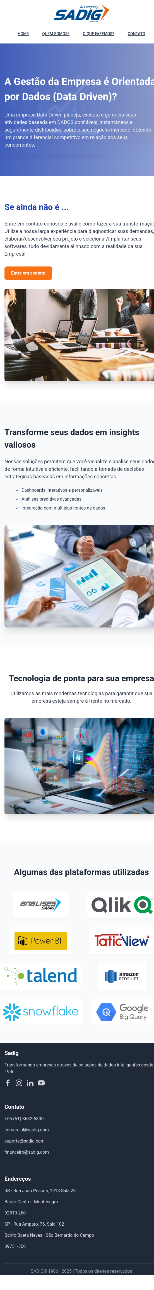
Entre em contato (28, 273)
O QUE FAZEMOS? (98, 33)
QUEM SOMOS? (55, 33)
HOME (23, 33)
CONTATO (136, 33)
